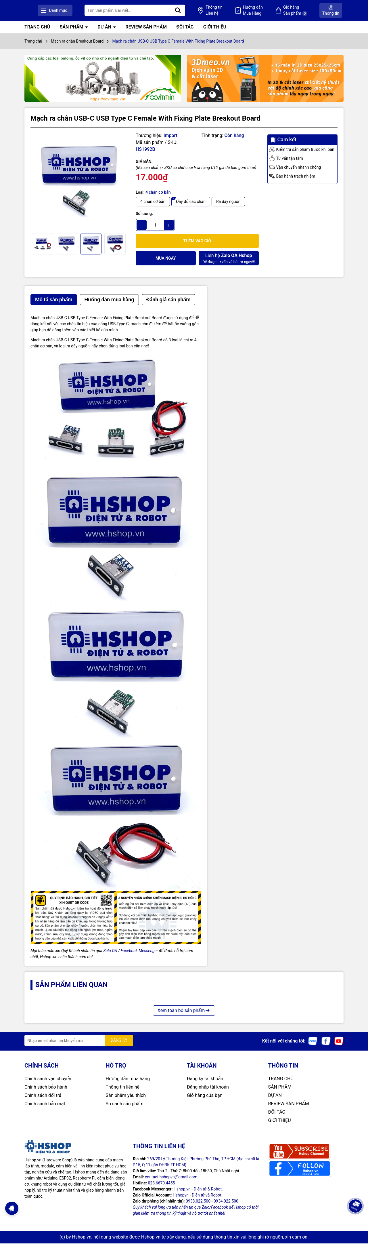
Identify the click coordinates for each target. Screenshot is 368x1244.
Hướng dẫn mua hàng (128, 1079)
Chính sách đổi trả (43, 1096)
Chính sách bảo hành (45, 1087)
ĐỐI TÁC (184, 28)
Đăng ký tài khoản (205, 1079)
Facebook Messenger (139, 951)
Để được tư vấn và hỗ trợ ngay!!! (228, 259)
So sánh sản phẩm (124, 1104)
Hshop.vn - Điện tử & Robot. (198, 1189)
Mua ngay (166, 259)
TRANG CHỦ (37, 28)
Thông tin (238, 11)
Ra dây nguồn (228, 202)
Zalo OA (110, 951)
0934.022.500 (226, 1201)
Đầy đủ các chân (191, 202)
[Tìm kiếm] (211, 10)
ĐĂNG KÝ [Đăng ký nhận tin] (118, 1041)
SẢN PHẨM (72, 28)
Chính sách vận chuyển (47, 1079)
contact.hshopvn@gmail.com (171, 1177)
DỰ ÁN (104, 28)
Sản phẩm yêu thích (126, 1096)
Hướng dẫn (269, 11)
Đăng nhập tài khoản (208, 1087)
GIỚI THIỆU (214, 28)
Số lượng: (144, 214)
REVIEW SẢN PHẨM (146, 28)
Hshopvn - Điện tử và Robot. (198, 1195)
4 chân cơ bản (152, 202)
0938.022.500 (198, 1201)
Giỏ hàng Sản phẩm (303, 10)
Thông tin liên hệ (123, 1087)
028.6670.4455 (161, 1183)
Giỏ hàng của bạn (205, 1096)
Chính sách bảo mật (44, 1104)
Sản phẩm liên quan (71, 985)
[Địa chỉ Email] (78, 1041)
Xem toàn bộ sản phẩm (184, 1011)
